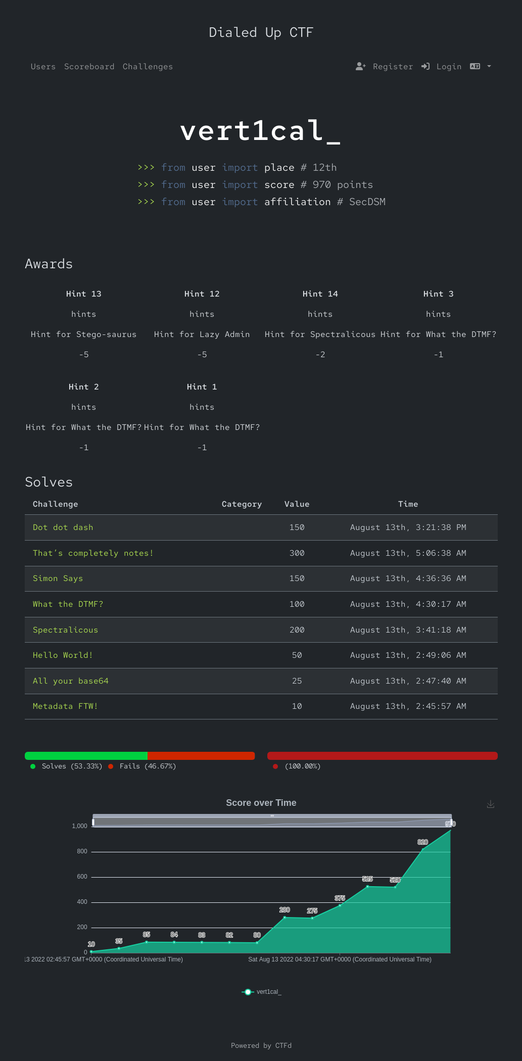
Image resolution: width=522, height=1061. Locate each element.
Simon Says (58, 578)
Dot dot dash (63, 527)
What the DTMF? (68, 604)
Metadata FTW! (66, 706)
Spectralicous (66, 629)
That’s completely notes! (93, 553)
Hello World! (63, 655)
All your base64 (71, 681)
